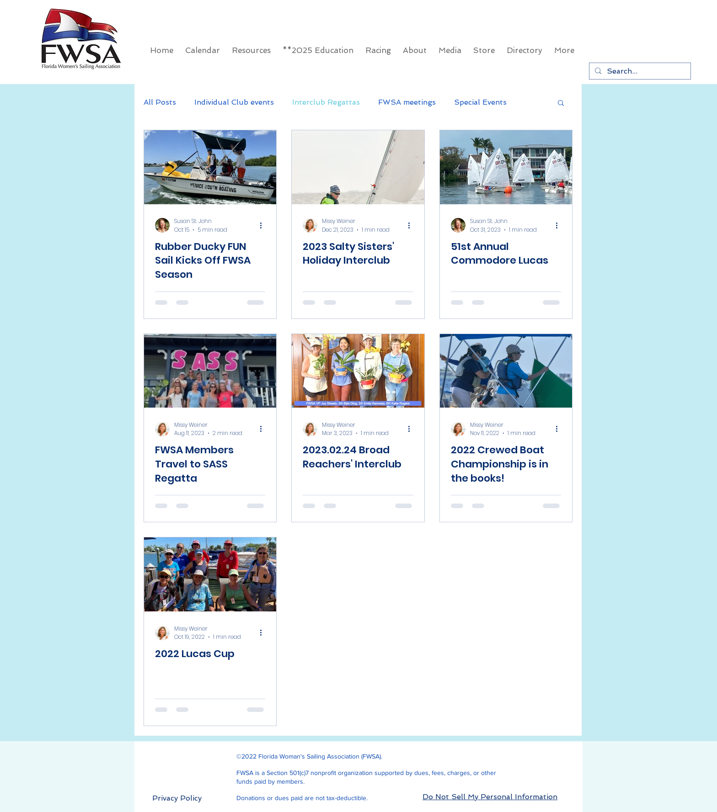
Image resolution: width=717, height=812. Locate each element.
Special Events (480, 102)
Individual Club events (234, 102)
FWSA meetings (407, 102)
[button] (560, 103)
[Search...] (639, 71)
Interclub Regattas (326, 102)
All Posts (160, 102)
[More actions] (263, 225)
